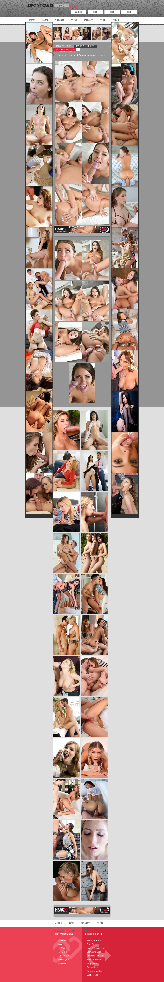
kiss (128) (61, 940)
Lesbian (115, 20)
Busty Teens (92, 975)
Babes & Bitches (94, 960)
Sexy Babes (92, 963)
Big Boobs (59, 20)
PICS (129, 12)
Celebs (74, 20)
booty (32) (61, 944)
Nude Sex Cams (94, 940)
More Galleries (85, 46)
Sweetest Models (94, 971)
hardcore (91, 55)
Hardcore (88, 20)
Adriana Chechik (68, 51)
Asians (32, 20)
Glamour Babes (94, 952)
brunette (101, 55)
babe (60, 55)
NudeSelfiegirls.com (96, 948)
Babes (45, 20)
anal (76, 55)
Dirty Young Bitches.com (52, 4)
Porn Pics (91, 944)
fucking (82, 55)
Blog (95, 12)
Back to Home (63, 46)
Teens (102, 20)
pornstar (68, 55)
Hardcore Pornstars (95, 956)
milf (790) (61, 948)
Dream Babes (93, 967)
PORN (112, 12)
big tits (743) (62, 952)
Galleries (78, 12)
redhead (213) (63, 960)
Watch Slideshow (65, 49)
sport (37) (61, 963)
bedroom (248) (63, 956)
